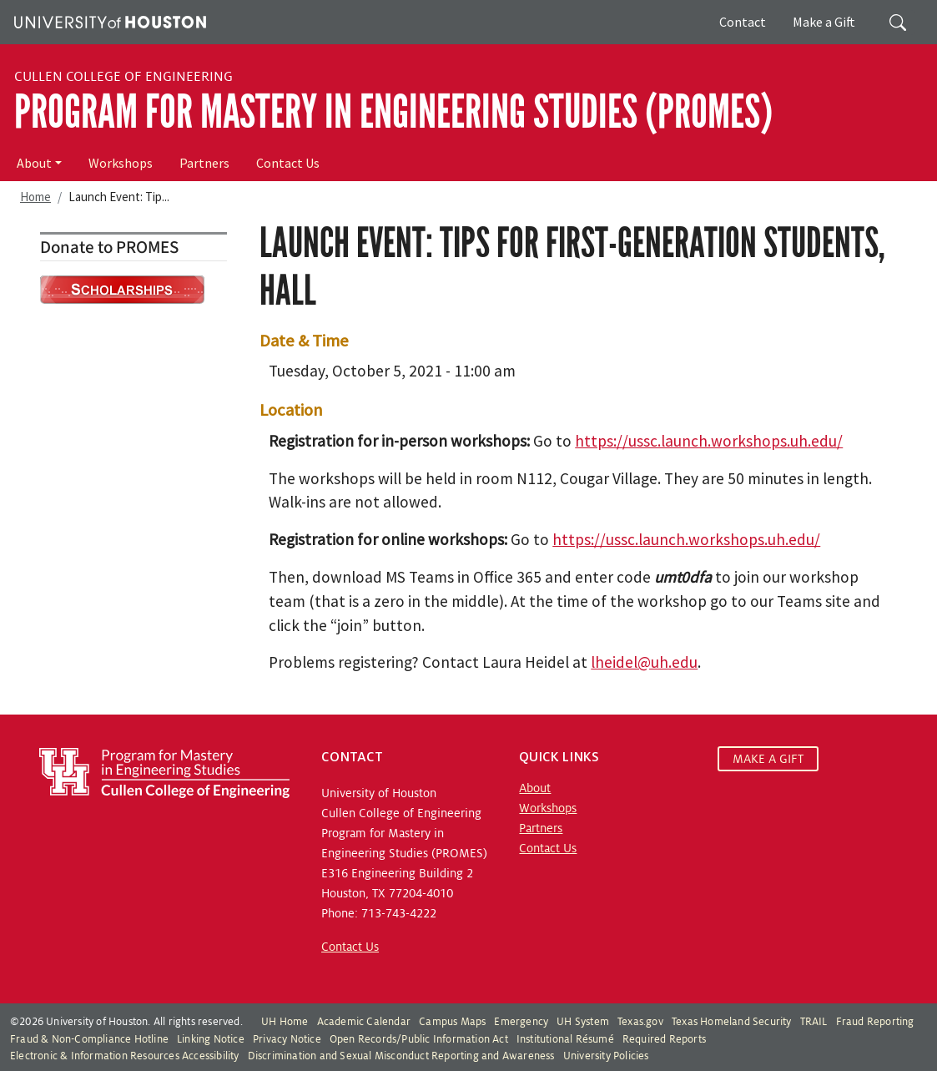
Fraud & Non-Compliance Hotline (89, 1039)
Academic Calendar (364, 1022)
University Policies (606, 1056)
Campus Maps (452, 1022)
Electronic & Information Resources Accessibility (124, 1056)
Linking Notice (210, 1039)
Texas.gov (640, 1022)
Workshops (120, 162)
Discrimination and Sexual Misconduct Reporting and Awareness (401, 1056)
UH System (583, 1022)
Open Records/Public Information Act (419, 1039)
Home (35, 197)
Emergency (521, 1022)
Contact (742, 21)
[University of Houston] (108, 20)
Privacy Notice (287, 1039)
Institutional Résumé (565, 1039)
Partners (204, 162)
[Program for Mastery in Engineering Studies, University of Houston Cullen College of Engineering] (164, 772)
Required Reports (664, 1039)
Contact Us (288, 162)
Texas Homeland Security (732, 1022)
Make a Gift (824, 21)
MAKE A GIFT (768, 758)
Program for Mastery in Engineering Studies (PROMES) (393, 111)
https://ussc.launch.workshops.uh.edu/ (709, 441)
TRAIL (814, 1022)
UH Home (284, 1022)
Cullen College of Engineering (123, 76)
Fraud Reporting (875, 1022)
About (34, 162)
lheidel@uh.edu (644, 662)
